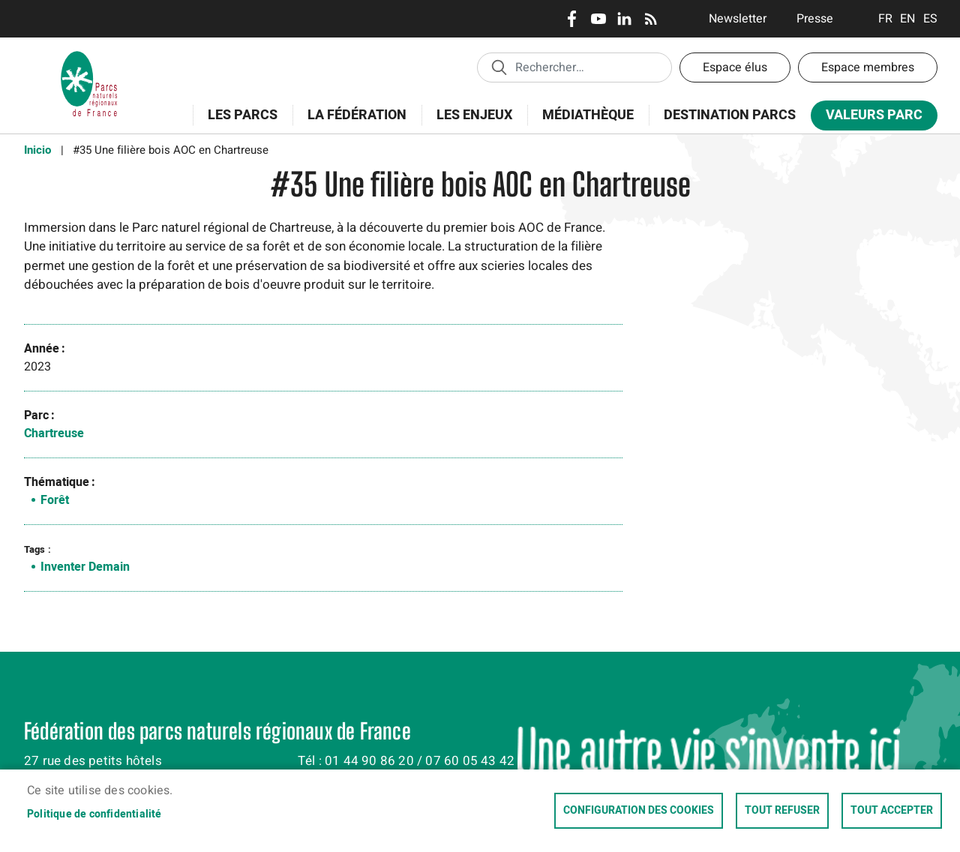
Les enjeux (470, 123)
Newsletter (737, 19)
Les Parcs (238, 123)
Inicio (37, 150)
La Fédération (352, 123)
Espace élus (735, 67)
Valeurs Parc (869, 118)
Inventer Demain (85, 567)
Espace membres (867, 67)
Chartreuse (54, 433)
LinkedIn (624, 19)
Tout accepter (891, 810)
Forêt (54, 500)
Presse (814, 19)
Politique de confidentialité (94, 814)
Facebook (572, 19)
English (908, 19)
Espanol (930, 19)
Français (885, 19)
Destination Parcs (730, 115)
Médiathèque (588, 115)
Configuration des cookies (638, 810)
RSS (651, 19)
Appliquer (498, 66)
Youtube (598, 19)
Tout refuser (782, 810)
